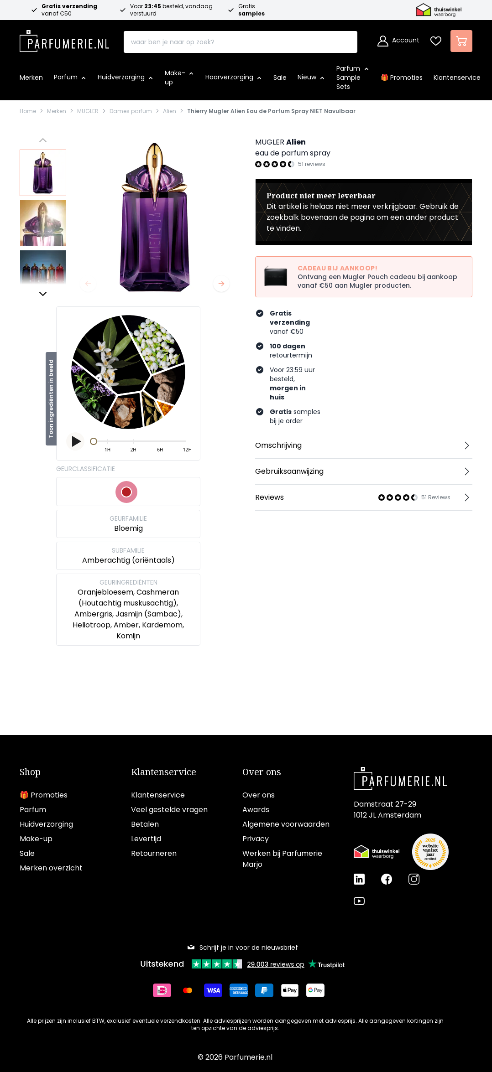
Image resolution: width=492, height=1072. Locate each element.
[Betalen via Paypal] (268, 990)
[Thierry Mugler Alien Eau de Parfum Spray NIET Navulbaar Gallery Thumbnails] (43, 217)
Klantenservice (163, 772)
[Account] (398, 41)
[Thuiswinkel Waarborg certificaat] (376, 852)
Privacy (255, 839)
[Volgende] (221, 283)
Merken (56, 111)
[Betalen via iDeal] (165, 990)
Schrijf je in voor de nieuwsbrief (242, 947)
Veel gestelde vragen (169, 809)
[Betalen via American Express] (242, 990)
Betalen (145, 824)
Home (28, 111)
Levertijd (146, 839)
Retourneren (154, 853)
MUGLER (88, 111)
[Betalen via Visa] (217, 990)
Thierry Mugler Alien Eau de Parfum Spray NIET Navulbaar (271, 111)
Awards (255, 809)
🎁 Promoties (44, 795)
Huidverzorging (46, 824)
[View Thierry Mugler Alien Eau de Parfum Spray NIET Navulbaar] (43, 173)
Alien (169, 111)
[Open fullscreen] (155, 217)
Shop (30, 772)
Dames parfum (131, 111)
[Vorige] (88, 283)
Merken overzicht (51, 868)
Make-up (36, 839)
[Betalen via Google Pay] (319, 990)
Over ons (261, 772)
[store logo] (64, 38)
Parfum (33, 809)
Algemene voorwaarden (286, 824)
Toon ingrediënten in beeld (51, 398)
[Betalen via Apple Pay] (293, 990)
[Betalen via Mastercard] (191, 990)
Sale (27, 853)
